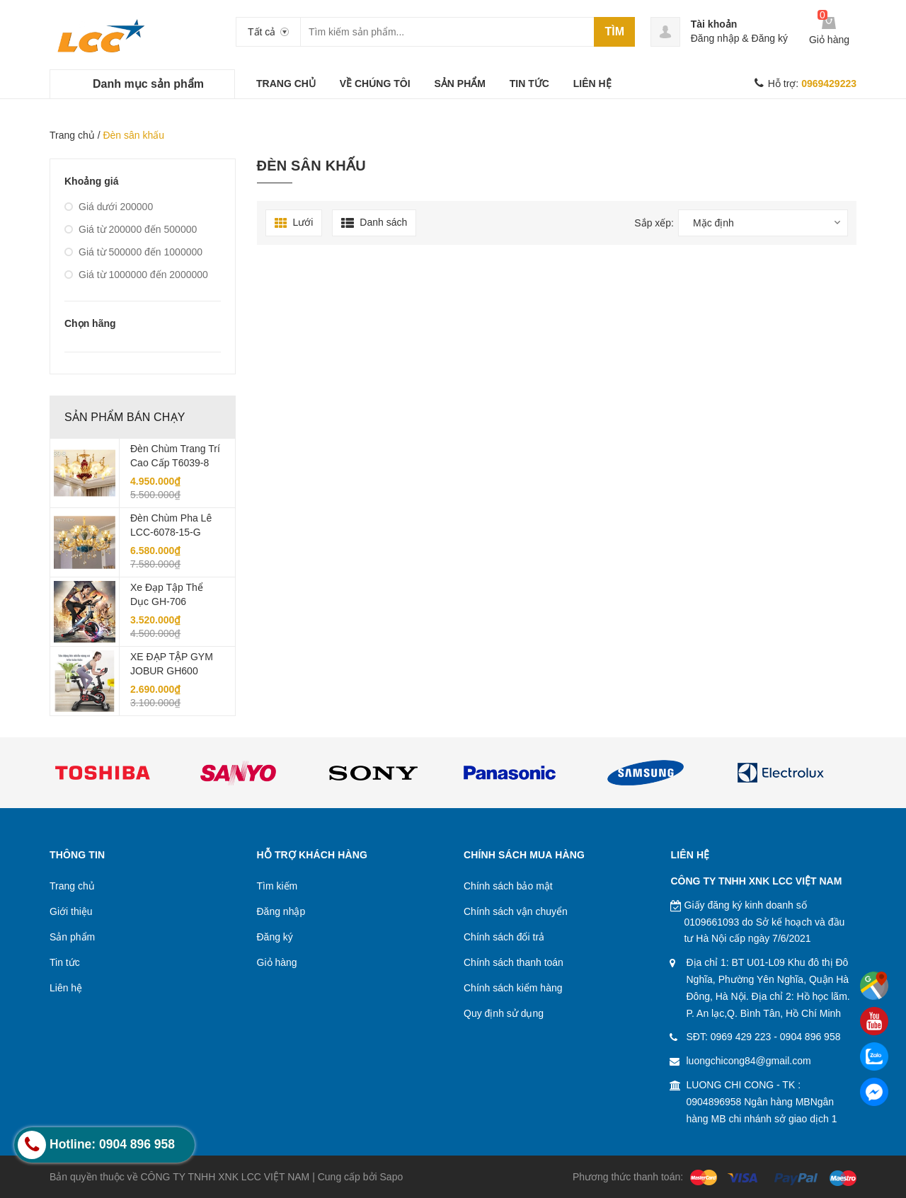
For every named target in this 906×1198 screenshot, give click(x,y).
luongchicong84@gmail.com (749, 1060)
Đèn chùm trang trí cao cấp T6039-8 (175, 455)
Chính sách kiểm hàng (513, 987)
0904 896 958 (810, 1036)
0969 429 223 (741, 1036)
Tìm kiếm (277, 886)
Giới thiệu (71, 911)
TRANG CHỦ (286, 83)
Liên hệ (66, 987)
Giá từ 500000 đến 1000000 (133, 252)
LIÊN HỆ (592, 83)
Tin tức (65, 962)
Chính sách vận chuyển (516, 911)
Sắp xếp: (654, 223)
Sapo (391, 1176)
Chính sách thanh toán (513, 962)
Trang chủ (72, 135)
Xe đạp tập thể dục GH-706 (166, 594)
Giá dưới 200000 (108, 206)
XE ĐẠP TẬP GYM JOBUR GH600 (171, 663)
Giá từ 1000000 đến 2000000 (136, 274)
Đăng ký (770, 38)
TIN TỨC (529, 83)
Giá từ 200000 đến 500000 (130, 229)
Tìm (614, 31)
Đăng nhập (715, 38)
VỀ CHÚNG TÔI (375, 83)
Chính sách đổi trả (504, 937)
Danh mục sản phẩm (148, 84)
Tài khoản (714, 24)
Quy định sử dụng (504, 1013)
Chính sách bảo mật (508, 886)
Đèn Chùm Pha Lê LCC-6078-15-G (171, 525)
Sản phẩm (72, 937)
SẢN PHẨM (459, 83)
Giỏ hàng (277, 962)
